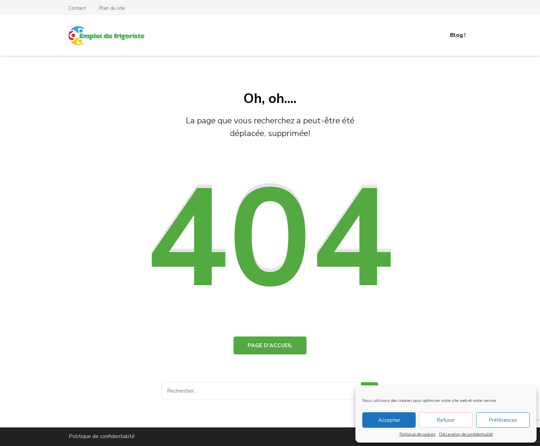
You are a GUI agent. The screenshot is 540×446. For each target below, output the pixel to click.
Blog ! (458, 35)
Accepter (389, 420)
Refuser (446, 420)
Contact (77, 8)
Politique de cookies (417, 434)
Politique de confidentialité (102, 436)
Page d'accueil (270, 345)
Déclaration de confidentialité (466, 434)
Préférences (503, 420)
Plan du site (112, 8)
